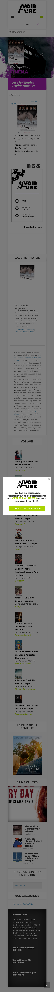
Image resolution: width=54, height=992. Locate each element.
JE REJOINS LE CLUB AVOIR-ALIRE (27, 508)
